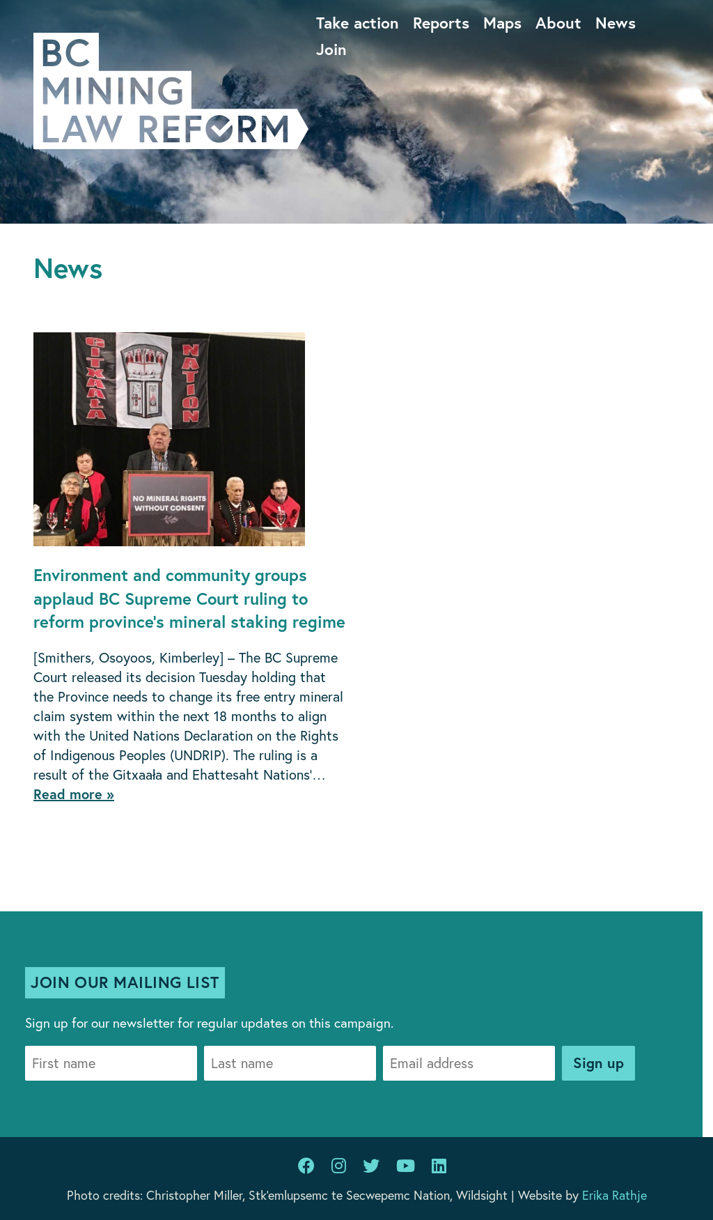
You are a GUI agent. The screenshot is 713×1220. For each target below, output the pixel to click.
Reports (441, 22)
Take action (357, 22)
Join (331, 48)
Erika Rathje (614, 1195)
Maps (502, 22)
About (558, 22)
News (615, 22)
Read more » (73, 794)
